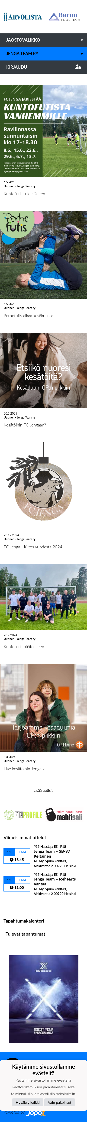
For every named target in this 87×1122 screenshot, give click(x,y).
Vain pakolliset (59, 1102)
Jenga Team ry (46, 53)
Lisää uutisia (43, 790)
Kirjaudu (43, 67)
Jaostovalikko (46, 40)
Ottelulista (14, 904)
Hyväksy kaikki (28, 1102)
